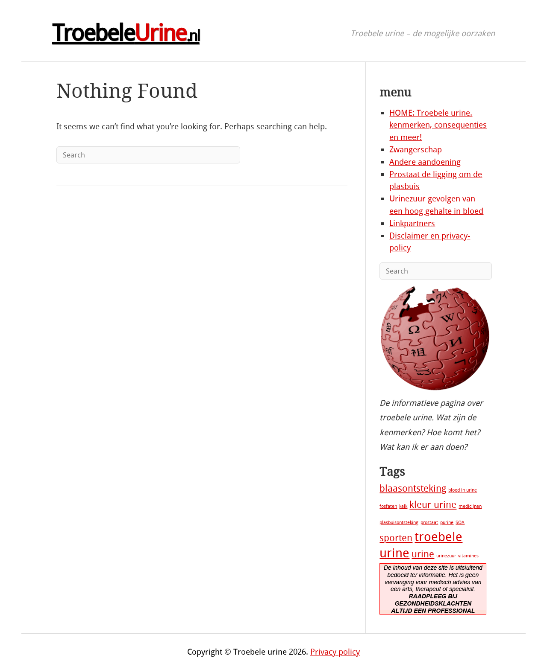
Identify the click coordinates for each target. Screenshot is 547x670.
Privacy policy (335, 652)
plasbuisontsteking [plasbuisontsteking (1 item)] (398, 522)
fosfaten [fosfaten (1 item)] (388, 506)
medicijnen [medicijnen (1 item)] (470, 506)
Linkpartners (412, 223)
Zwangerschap (415, 149)
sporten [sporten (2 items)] (395, 538)
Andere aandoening (425, 162)
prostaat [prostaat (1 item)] (429, 522)
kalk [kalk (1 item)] (403, 506)
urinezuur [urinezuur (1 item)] (446, 556)
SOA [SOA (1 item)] (460, 522)
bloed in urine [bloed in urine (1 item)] (462, 490)
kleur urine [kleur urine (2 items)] (432, 504)
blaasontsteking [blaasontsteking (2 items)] (412, 488)
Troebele (126, 33)
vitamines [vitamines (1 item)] (468, 556)
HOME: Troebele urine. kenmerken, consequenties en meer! (438, 125)
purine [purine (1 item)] (446, 522)
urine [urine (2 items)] (423, 554)
